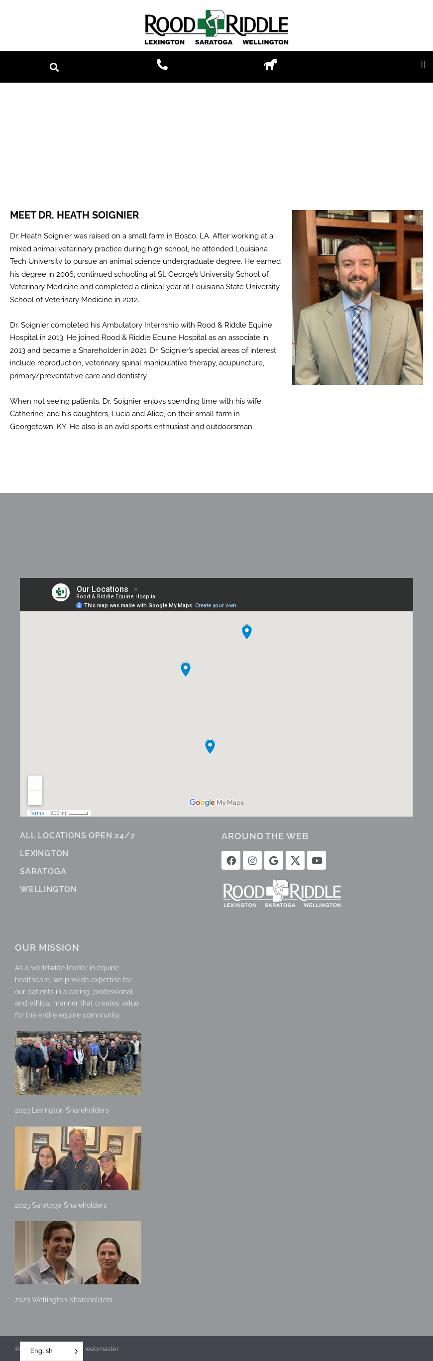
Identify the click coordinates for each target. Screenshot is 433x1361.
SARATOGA (43, 871)
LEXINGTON (44, 853)
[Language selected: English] (51, 1351)
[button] (54, 67)
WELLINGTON (48, 889)
